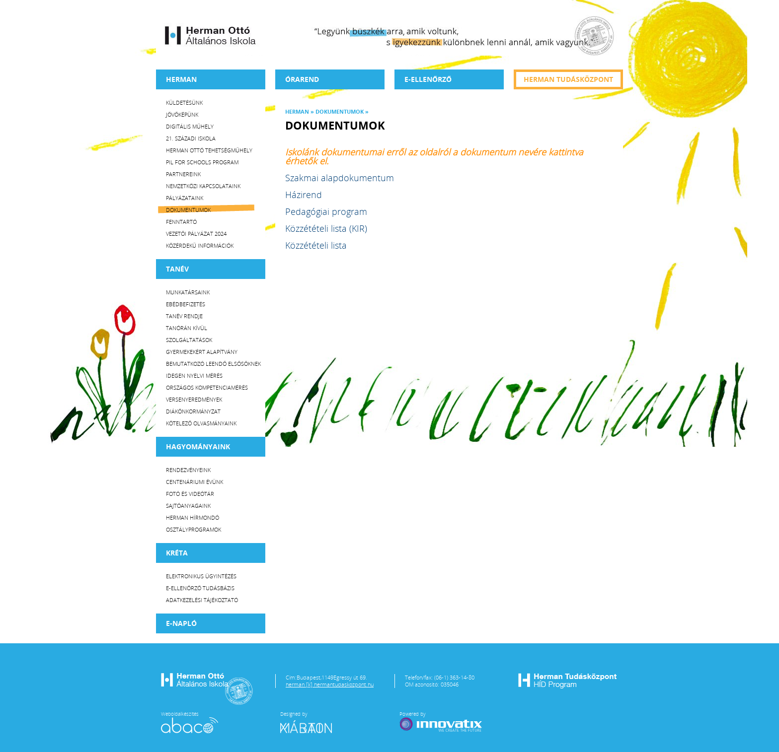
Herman (181, 79)
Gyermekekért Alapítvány (201, 351)
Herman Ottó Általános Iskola (210, 35)
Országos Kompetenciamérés (207, 387)
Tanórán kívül (186, 328)
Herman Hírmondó (192, 517)
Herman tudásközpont (568, 79)
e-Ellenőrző (428, 79)
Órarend (302, 79)
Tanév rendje (184, 316)
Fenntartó (181, 221)
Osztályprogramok (193, 529)
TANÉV (177, 268)
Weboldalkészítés (189, 721)
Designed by (312, 721)
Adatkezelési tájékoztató (202, 600)
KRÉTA (177, 552)
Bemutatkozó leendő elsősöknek (213, 363)
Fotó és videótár (190, 493)
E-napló (181, 623)
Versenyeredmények (194, 399)
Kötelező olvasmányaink (201, 423)
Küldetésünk (184, 102)
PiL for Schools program (202, 162)
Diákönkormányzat (193, 411)
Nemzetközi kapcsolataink (203, 186)
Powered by (441, 721)
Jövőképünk (182, 114)
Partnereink (183, 174)
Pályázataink (184, 198)
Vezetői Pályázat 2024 (196, 233)
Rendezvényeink (188, 470)
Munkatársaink (188, 292)
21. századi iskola (191, 138)
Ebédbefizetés (185, 304)
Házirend (303, 195)
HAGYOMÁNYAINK (198, 446)
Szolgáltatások (189, 339)
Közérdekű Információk (200, 245)
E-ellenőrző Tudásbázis (200, 588)
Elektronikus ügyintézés (201, 576)
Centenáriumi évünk (194, 481)
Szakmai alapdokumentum (339, 178)
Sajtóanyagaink (188, 505)
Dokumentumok (188, 209)
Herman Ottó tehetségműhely (209, 150)
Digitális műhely (190, 126)
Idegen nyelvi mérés (194, 375)
